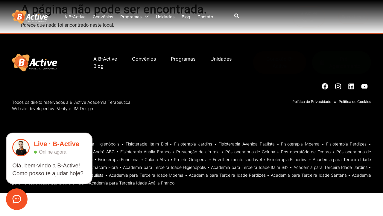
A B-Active (75, 16)
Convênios (103, 16)
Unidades (165, 16)
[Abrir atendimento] (17, 199)
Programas (134, 16)
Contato (205, 16)
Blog (186, 16)
